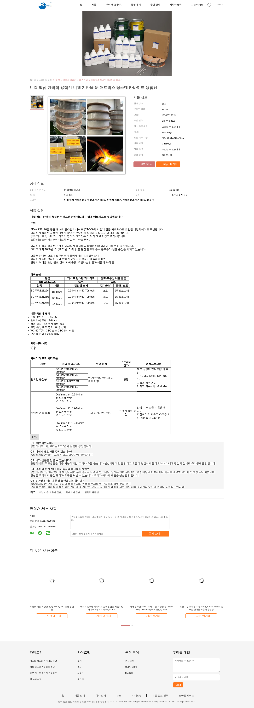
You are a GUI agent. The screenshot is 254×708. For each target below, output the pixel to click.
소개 (79, 661)
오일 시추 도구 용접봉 (50, 492)
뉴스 (118, 695)
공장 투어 (136, 4)
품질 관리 (155, 4)
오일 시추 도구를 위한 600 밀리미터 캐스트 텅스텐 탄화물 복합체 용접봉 (201, 608)
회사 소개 (101, 695)
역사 (79, 667)
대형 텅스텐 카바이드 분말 (42, 667)
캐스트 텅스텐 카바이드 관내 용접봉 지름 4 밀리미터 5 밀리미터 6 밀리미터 (101, 608)
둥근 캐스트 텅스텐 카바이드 (43, 673)
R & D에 (129, 673)
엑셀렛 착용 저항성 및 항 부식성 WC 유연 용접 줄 (52, 608)
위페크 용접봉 (73, 492)
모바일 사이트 (186, 695)
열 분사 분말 (35, 679)
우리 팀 (80, 679)
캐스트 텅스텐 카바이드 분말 (43, 661)
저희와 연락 (176, 4)
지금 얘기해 (197, 4)
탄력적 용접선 (92, 492)
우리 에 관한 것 (113, 4)
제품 (94, 4)
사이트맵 (137, 695)
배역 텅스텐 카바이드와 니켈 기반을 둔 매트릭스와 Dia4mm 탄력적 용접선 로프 (151, 608)
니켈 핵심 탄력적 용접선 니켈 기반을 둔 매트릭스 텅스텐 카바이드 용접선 (87, 80)
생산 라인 (129, 661)
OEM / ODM (131, 667)
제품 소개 (80, 695)
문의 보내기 (155, 533)
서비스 (80, 673)
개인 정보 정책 (160, 695)
